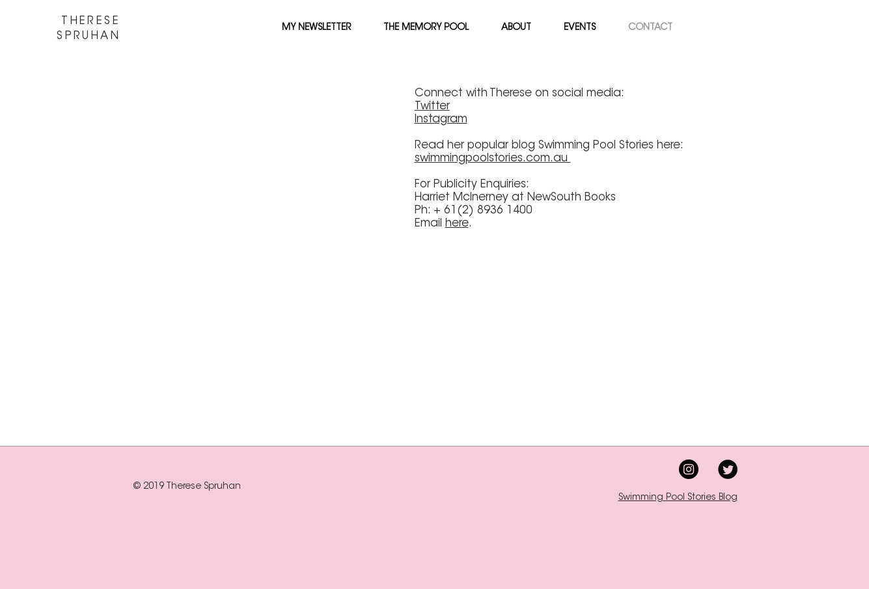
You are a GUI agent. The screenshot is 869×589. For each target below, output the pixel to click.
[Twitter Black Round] (728, 469)
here (457, 223)
